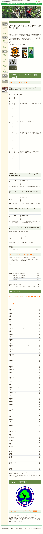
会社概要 (5, 31)
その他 (4, 71)
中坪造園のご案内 (11, 3)
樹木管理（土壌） (5, 59)
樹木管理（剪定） (5, 66)
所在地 (4, 33)
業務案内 (18, 3)
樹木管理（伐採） (5, 55)
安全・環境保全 (5, 47)
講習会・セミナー (30, 3)
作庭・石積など (5, 41)
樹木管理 (5, 43)
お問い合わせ (38, 3)
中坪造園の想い (5, 28)
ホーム (4, 3)
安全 (4, 69)
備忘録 (23, 3)
